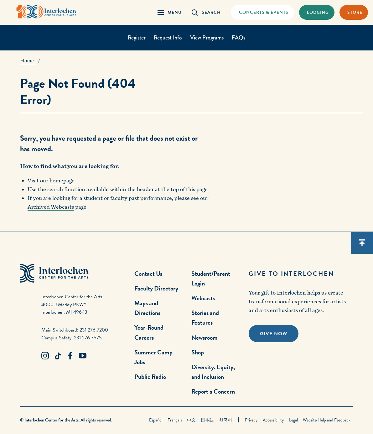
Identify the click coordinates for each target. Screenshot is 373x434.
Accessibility (273, 420)
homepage (62, 180)
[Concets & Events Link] (262, 12)
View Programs (207, 38)
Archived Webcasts (51, 207)
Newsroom (204, 337)
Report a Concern (213, 391)
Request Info (168, 38)
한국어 (225, 420)
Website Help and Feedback (326, 420)
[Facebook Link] (70, 356)
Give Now (273, 333)
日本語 (207, 420)
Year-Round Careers (148, 332)
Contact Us (148, 273)
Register (137, 38)
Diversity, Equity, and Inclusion (213, 371)
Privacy (251, 420)
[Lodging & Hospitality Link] (316, 12)
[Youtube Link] (82, 356)
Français (175, 420)
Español (156, 420)
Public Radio (150, 376)
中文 (191, 420)
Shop (197, 352)
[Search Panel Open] (206, 12)
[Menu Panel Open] (170, 12)
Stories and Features (205, 317)
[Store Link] (353, 12)
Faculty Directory (156, 288)
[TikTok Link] (57, 356)
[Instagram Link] (45, 356)
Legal (293, 420)
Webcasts (203, 298)
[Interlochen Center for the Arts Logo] (46, 12)
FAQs (238, 38)
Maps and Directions (147, 307)
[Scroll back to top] (362, 243)
